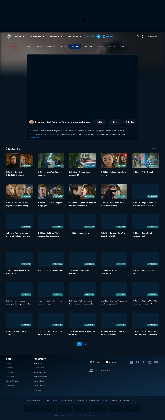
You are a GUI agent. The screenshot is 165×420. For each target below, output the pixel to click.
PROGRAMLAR (40, 359)
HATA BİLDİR (124, 401)
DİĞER (134, 401)
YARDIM (104, 401)
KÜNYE (55, 401)
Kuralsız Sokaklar (39, 368)
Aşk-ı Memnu (10, 385)
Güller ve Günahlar (12, 381)
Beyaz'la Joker (38, 363)
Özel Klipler (75, 46)
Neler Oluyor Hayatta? (40, 377)
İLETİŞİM (114, 401)
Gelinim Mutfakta (39, 372)
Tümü (29, 46)
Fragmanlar (51, 46)
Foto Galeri (88, 46)
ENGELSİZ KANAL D (33, 401)
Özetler (63, 46)
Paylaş (130, 122)
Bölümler (39, 46)
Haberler (100, 46)
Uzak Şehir (9, 368)
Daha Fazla (37, 390)
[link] (9, 36)
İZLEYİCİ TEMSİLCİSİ (68, 401)
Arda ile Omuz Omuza (41, 385)
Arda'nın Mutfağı (39, 381)
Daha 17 (8, 363)
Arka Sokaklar (10, 377)
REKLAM (47, 401)
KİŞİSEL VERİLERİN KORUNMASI (88, 401)
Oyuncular (112, 46)
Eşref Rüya (9, 372)
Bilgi (122, 46)
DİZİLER (9, 359)
